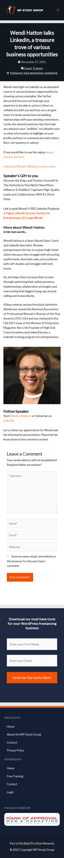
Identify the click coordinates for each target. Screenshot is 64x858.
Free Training (15, 776)
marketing (51, 73)
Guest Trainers (33, 68)
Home (11, 726)
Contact (12, 742)
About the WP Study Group (24, 734)
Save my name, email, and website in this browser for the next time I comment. (31, 561)
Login (10, 792)
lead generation (34, 73)
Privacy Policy (15, 750)
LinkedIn (8, 420)
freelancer (16, 73)
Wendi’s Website (20, 416)
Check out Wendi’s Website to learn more (29, 166)
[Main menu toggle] (58, 10)
